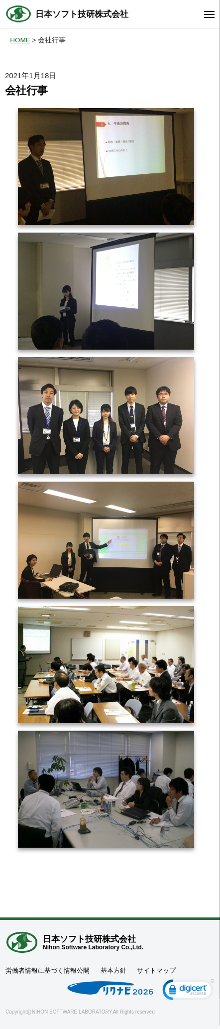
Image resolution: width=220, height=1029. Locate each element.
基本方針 (113, 970)
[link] (188, 991)
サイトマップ (156, 970)
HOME (20, 40)
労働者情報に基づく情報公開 (47, 970)
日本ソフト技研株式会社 (81, 14)
